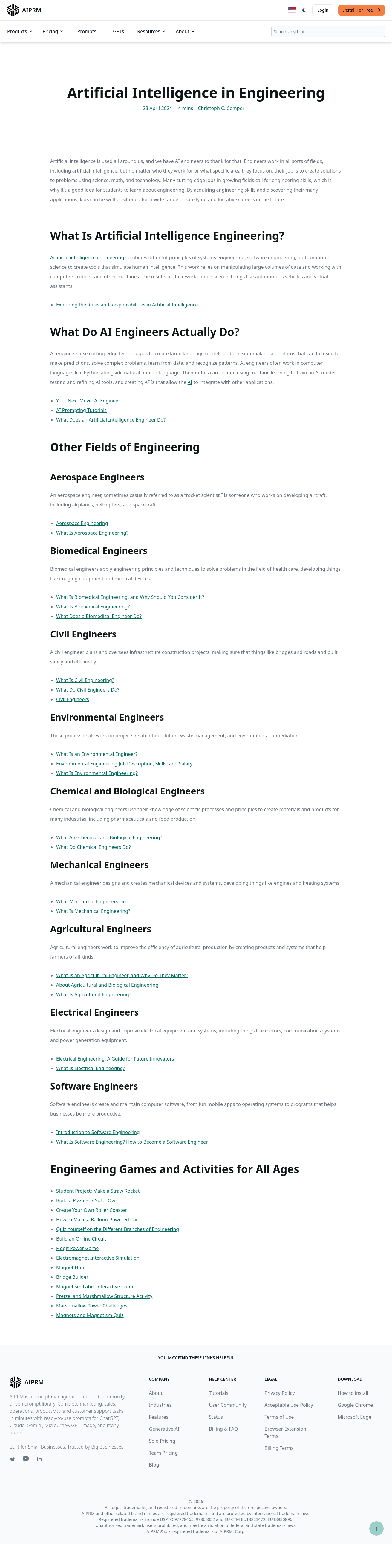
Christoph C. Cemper (221, 108)
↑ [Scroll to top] (376, 1528)
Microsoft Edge (354, 1417)
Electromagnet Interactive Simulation (98, 1258)
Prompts (86, 31)
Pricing (53, 31)
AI (190, 382)
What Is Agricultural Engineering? (93, 994)
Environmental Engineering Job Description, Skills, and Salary (124, 763)
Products (20, 31)
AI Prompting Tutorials (81, 410)
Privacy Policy (279, 1393)
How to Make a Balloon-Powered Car (97, 1219)
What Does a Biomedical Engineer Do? (99, 616)
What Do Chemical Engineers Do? (93, 847)
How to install (353, 1393)
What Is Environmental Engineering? (97, 773)
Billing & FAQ (223, 1429)
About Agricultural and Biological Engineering (107, 985)
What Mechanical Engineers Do (91, 901)
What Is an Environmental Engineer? (96, 754)
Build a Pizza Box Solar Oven (88, 1200)
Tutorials (218, 1393)
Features (158, 1417)
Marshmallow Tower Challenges (91, 1305)
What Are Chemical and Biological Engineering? (109, 837)
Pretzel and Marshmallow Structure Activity (104, 1296)
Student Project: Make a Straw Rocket (98, 1191)
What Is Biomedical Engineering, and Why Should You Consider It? (130, 597)
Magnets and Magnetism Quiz (90, 1315)
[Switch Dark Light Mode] (304, 10)
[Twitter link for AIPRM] (13, 1459)
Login (322, 10)
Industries (160, 1405)
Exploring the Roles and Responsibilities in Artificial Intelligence (127, 304)
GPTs (118, 31)
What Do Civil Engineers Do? (87, 689)
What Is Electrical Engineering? (90, 1068)
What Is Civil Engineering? (85, 680)
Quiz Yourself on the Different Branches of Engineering (117, 1229)
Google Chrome (355, 1405)
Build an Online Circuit (81, 1238)
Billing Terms (278, 1448)
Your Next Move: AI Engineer (88, 400)
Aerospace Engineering (82, 523)
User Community (228, 1405)
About (185, 31)
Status (216, 1417)
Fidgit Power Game (77, 1248)
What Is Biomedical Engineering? (93, 606)
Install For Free (362, 10)
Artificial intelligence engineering (87, 257)
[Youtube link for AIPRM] (26, 1460)
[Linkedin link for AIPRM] (40, 1460)
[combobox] (328, 31)
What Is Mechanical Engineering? (93, 911)
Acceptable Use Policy (288, 1405)
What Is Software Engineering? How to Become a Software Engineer (132, 1142)
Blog (154, 1464)
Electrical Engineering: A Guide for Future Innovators (115, 1058)
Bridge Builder (72, 1277)
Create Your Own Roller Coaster (91, 1210)
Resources (151, 31)
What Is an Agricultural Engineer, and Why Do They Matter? (122, 975)
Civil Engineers (72, 699)
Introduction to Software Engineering (98, 1132)
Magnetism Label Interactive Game (95, 1286)
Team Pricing (163, 1453)
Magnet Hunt (71, 1267)
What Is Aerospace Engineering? (92, 533)
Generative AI (164, 1429)
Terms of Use (279, 1417)
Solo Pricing (162, 1441)
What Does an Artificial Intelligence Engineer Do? (111, 419)
